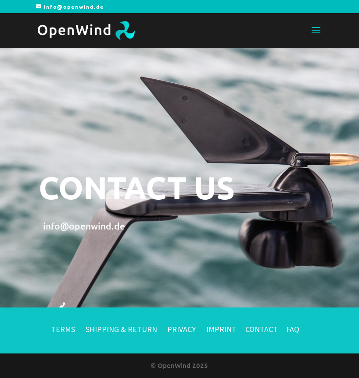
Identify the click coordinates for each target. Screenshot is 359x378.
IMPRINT (221, 329)
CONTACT (261, 329)
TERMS (63, 329)
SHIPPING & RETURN (122, 329)
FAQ (292, 329)
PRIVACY (181, 329)
